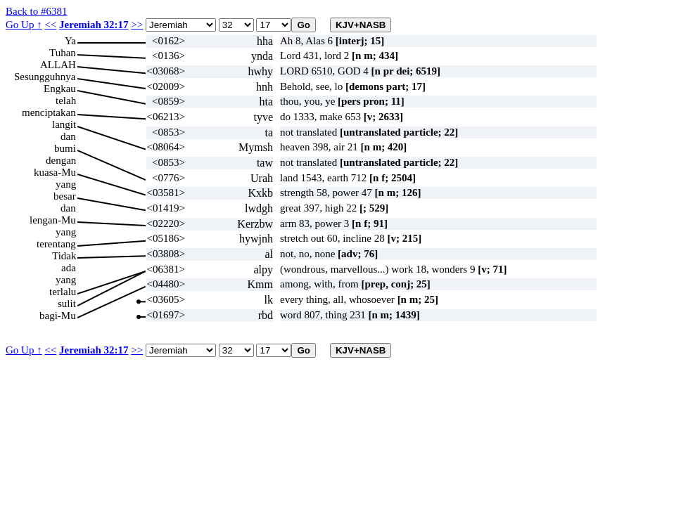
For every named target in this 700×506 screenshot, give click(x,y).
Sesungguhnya (45, 76)
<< (50, 24)
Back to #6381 (37, 11)
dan (68, 136)
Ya (70, 40)
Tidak (64, 255)
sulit (67, 303)
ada (68, 267)
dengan (61, 160)
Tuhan (62, 52)
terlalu (62, 291)
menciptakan (49, 112)
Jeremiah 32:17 (93, 24)
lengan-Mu (53, 220)
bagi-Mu (57, 315)
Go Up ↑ (24, 24)
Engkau (60, 88)
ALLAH (58, 64)
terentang (56, 243)
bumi (65, 148)
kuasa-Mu (55, 172)
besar (64, 196)
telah (66, 100)
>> (137, 24)
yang (66, 184)
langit (64, 124)
